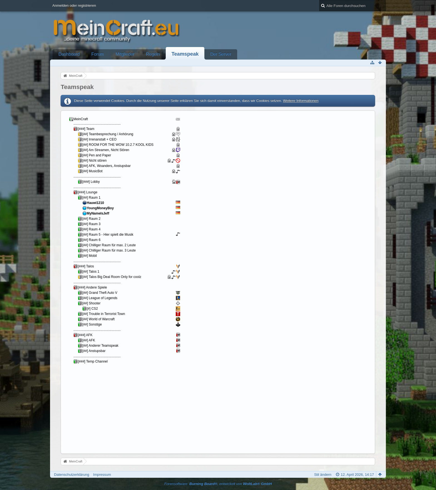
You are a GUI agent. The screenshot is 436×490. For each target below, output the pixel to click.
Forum (97, 54)
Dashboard (69, 54)
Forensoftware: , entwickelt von (218, 484)
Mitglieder (125, 54)
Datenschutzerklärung (71, 474)
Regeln (153, 54)
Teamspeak (185, 54)
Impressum (102, 474)
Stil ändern (322, 474)
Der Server (220, 54)
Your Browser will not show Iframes (129, 282)
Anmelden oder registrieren (74, 5)
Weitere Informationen (301, 101)
